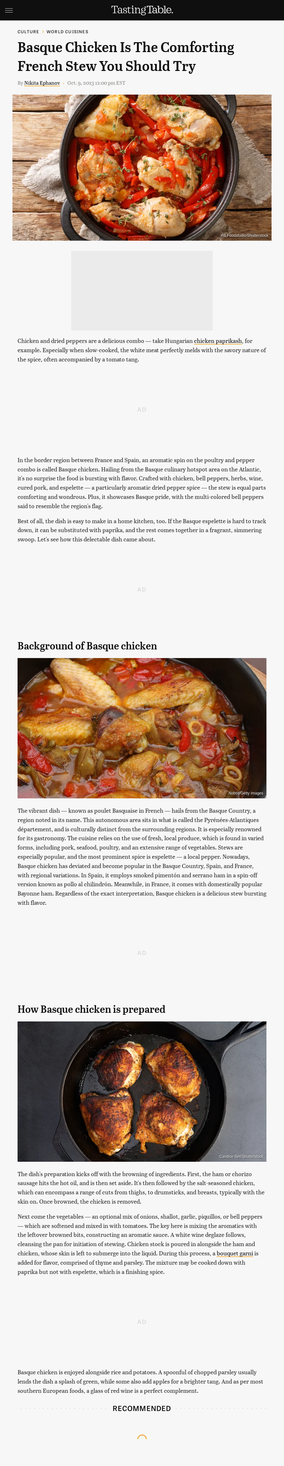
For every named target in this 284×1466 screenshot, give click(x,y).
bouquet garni (235, 1253)
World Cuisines (67, 31)
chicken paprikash (218, 341)
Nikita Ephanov (42, 82)
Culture (28, 31)
